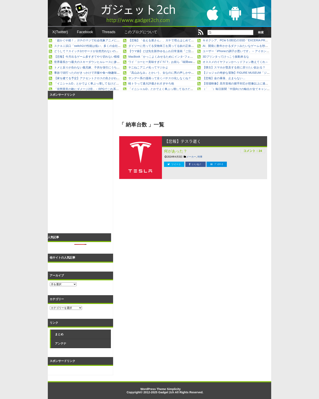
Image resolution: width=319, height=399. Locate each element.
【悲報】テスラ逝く (182, 141)
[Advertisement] (156, 213)
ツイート (174, 164)
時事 (200, 156)
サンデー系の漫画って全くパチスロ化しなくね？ (159, 78)
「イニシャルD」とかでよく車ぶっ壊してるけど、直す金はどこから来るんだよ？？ (108, 83)
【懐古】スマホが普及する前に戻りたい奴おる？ (234, 67)
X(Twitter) (60, 32)
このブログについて (140, 32)
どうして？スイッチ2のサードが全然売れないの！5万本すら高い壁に (98, 51)
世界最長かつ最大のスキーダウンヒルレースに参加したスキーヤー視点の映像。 (105, 62)
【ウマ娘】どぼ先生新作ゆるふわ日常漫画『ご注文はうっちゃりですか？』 (176, 51)
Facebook (85, 32)
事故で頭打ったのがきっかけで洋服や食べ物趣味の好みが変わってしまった (102, 72)
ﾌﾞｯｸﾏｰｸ (216, 164)
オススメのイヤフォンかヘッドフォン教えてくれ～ (235, 62)
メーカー (191, 156)
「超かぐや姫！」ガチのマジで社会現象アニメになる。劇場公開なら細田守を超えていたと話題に (116, 40)
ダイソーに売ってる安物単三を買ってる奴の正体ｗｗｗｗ (165, 45)
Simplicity (174, 389)
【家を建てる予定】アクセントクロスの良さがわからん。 (91, 78)
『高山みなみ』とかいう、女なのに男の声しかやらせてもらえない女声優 (175, 72)
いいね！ (195, 164)
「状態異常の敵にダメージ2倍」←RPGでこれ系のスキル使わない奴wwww (102, 89)
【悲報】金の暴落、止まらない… (224, 78)
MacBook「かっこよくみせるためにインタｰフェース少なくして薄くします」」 (179, 56)
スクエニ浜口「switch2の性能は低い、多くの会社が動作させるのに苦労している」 (107, 45)
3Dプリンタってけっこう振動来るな (226, 56)
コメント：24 (252, 150)
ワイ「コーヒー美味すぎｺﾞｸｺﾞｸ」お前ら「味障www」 (162, 62)
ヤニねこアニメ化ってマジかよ (148, 67)
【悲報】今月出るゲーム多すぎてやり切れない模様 (87, 56)
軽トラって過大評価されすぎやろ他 (151, 83)
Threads (108, 32)
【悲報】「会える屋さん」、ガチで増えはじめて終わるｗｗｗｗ (169, 40)
